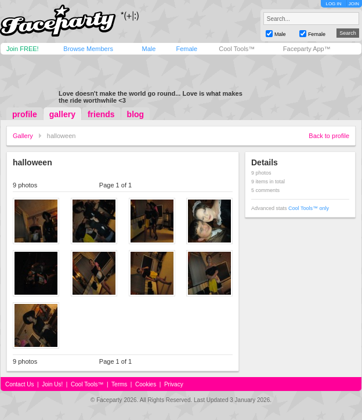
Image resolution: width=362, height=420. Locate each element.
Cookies (145, 384)
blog (135, 114)
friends (101, 114)
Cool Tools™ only (308, 208)
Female (186, 48)
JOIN (354, 3)
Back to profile (329, 135)
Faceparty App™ (307, 48)
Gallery (23, 135)
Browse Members (88, 48)
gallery (62, 114)
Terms (119, 384)
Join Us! (52, 384)
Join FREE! (22, 48)
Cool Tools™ (237, 48)
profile (24, 114)
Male (148, 48)
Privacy (173, 384)
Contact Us (19, 384)
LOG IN (333, 3)
